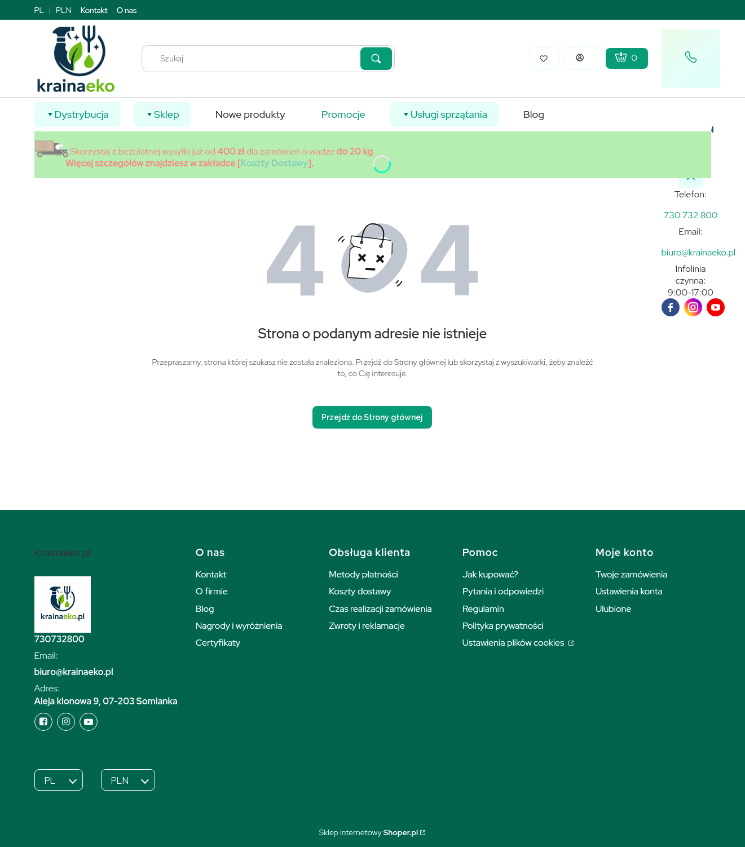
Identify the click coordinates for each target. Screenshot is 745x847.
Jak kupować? (490, 574)
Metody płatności (363, 574)
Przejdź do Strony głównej (372, 417)
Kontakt (94, 10)
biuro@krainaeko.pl (73, 672)
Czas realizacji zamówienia (380, 609)
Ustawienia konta (629, 591)
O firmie (212, 591)
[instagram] (693, 307)
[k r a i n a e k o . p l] (691, 215)
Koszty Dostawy (274, 163)
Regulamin (483, 609)
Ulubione (613, 609)
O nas (127, 10)
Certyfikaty (218, 643)
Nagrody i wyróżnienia (239, 626)
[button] (376, 58)
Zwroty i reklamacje (367, 626)
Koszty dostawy (360, 591)
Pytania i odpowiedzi (503, 591)
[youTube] (716, 307)
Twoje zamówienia (632, 574)
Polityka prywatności (503, 626)
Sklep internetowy (368, 832)
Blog (205, 609)
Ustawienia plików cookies (514, 643)
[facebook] (671, 307)
